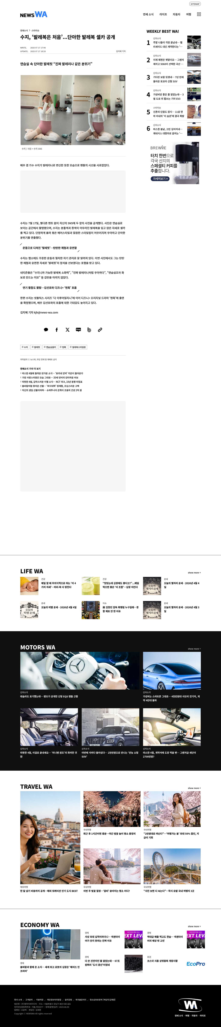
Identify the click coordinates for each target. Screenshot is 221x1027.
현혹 (64, 347)
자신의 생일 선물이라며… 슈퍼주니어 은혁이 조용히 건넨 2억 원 (52, 390)
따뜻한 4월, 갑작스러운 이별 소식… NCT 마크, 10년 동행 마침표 (52, 381)
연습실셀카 (51, 347)
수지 (26, 347)
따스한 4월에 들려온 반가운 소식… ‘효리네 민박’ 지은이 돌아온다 (52, 373)
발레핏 (37, 347)
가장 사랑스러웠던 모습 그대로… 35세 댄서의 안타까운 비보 (50, 377)
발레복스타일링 (79, 347)
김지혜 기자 (121, 51)
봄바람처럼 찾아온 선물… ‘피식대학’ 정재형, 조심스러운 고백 (50, 386)
